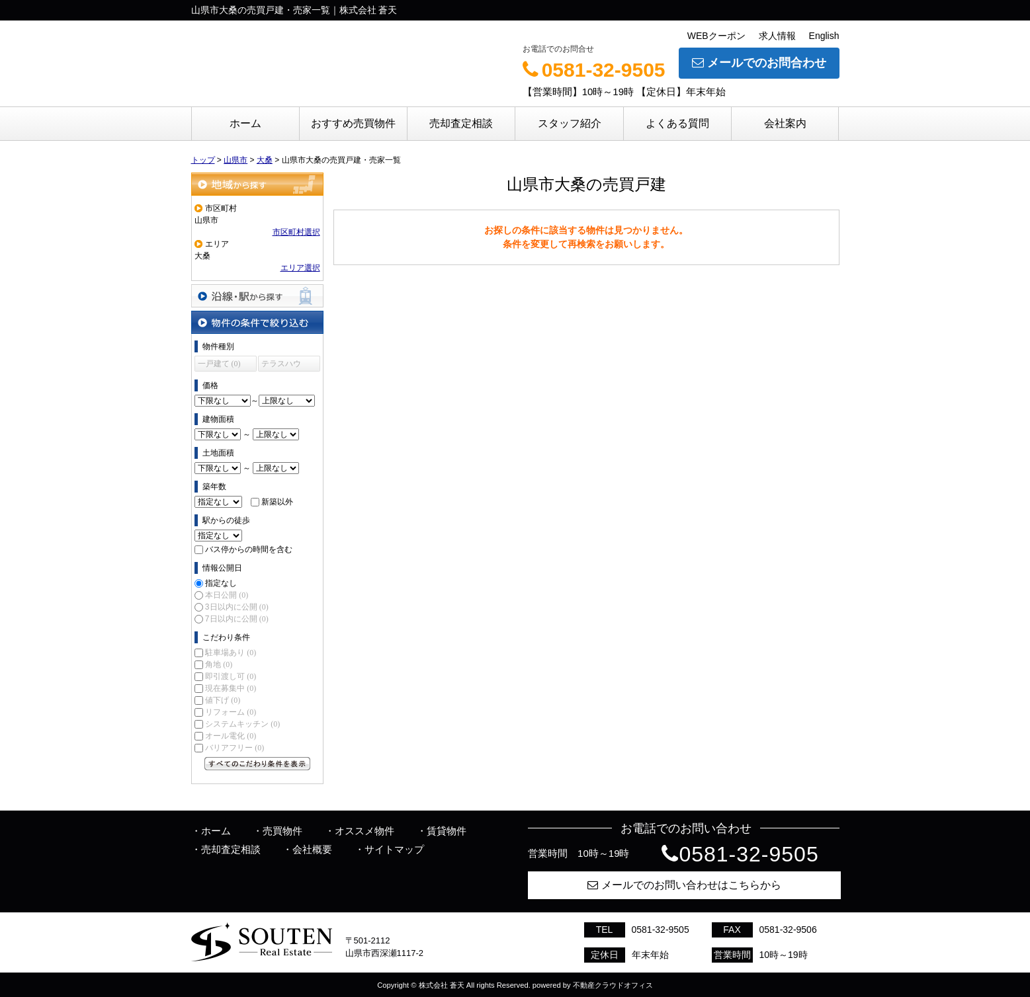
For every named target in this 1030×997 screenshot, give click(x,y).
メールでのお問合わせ (759, 62)
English (824, 35)
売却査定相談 (461, 123)
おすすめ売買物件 (353, 123)
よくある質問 (677, 123)
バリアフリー (234, 747)
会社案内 (785, 123)
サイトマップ (394, 849)
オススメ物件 (364, 830)
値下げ (222, 700)
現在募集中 (230, 688)
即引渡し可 (230, 676)
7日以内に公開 (237, 618)
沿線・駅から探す (257, 295)
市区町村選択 (296, 232)
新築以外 (277, 501)
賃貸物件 (446, 830)
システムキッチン (242, 724)
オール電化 (230, 735)
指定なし (221, 583)
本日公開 (226, 595)
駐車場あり (230, 652)
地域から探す (257, 184)
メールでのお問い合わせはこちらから (684, 885)
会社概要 (312, 849)
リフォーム (230, 712)
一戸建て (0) (219, 363)
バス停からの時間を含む (248, 549)
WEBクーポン (716, 35)
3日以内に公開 (237, 607)
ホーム (245, 123)
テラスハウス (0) (281, 365)
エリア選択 (300, 267)
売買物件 (282, 830)
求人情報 (777, 35)
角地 (218, 664)
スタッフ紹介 (569, 123)
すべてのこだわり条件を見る (257, 763)
